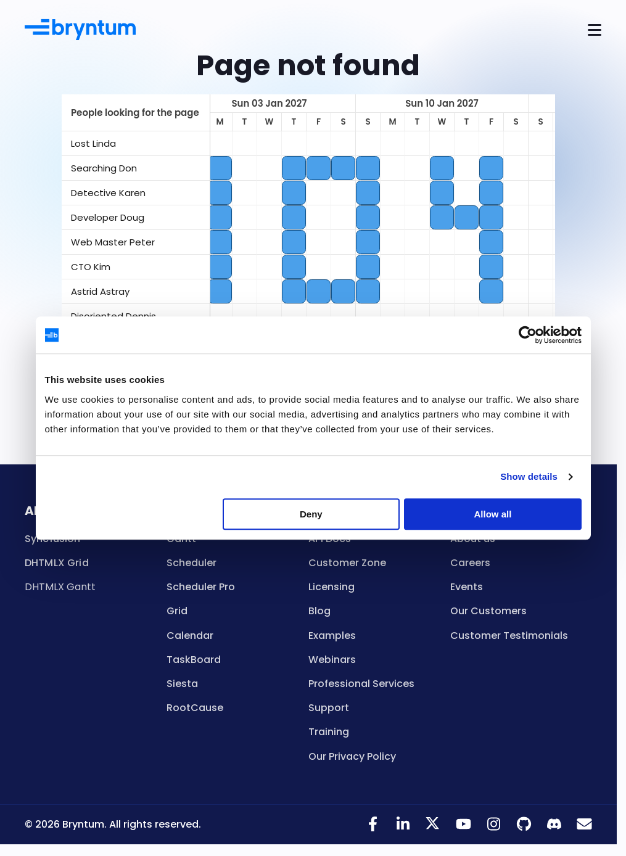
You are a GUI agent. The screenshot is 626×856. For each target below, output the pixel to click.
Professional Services (361, 684)
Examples (332, 635)
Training (328, 732)
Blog (319, 611)
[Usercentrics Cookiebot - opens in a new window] (528, 335)
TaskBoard (194, 659)
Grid (177, 611)
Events (466, 587)
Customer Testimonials (509, 635)
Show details (529, 476)
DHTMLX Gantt (60, 587)
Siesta (182, 684)
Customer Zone (347, 563)
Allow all (493, 514)
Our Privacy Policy (352, 756)
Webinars (332, 659)
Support (328, 708)
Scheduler (191, 563)
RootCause (195, 708)
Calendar (190, 635)
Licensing (331, 587)
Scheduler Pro (201, 587)
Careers (470, 563)
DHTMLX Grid (57, 563)
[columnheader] (136, 112)
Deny (311, 514)
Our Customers (488, 611)
